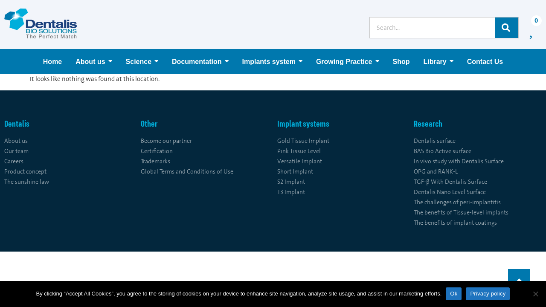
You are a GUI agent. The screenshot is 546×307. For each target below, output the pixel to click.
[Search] (506, 27)
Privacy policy (487, 293)
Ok (453, 293)
